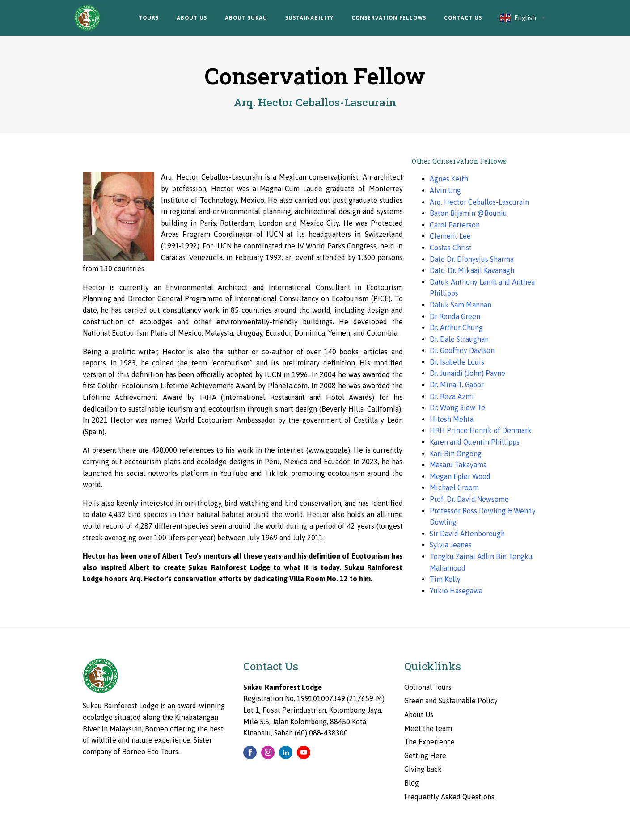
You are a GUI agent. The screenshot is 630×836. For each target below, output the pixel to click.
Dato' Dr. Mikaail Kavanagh (472, 270)
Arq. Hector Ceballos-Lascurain (479, 202)
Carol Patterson (455, 225)
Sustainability (309, 18)
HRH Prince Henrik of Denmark (481, 430)
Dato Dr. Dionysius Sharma (472, 259)
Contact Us (463, 18)
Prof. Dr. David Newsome (469, 499)
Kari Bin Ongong (456, 454)
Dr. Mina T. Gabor (457, 385)
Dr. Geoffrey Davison (462, 350)
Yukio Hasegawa (456, 591)
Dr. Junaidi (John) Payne (467, 373)
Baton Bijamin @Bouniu (468, 213)
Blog (411, 783)
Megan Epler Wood (460, 476)
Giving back (423, 769)
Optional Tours (428, 687)
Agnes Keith (449, 179)
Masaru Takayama (458, 465)
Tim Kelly (445, 579)
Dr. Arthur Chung (456, 327)
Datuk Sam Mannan (460, 305)
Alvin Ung (445, 190)
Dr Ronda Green (455, 316)
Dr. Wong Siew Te (457, 407)
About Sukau (246, 18)
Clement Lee (450, 236)
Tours (149, 18)
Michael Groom (454, 487)
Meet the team (428, 728)
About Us (192, 18)
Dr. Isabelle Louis (457, 362)
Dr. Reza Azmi (452, 396)
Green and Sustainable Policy (451, 701)
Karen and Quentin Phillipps (475, 442)
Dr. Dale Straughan (459, 339)
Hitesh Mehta (452, 419)
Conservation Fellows (388, 18)
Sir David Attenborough (467, 533)
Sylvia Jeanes (451, 545)
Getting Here (425, 756)
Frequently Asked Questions (449, 797)
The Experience (429, 742)
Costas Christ (451, 248)
